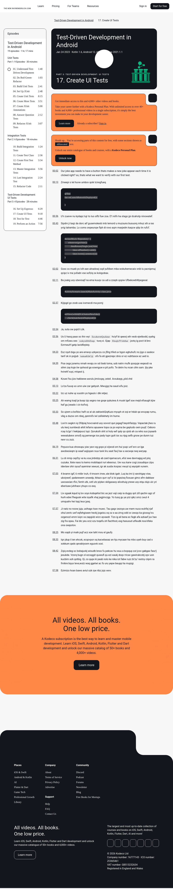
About (48, 773)
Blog (78, 793)
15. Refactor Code (22, 186)
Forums (80, 783)
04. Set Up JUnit (21, 91)
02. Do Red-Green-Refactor (22, 79)
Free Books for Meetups (88, 798)
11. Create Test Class (23, 155)
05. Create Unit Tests (23, 96)
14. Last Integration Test (23, 179)
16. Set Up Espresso (23, 209)
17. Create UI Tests (22, 213)
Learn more (64, 123)
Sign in (143, 6)
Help (47, 805)
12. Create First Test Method (23, 162)
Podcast (80, 778)
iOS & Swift (20, 773)
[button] (42, 6)
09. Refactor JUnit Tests (22, 125)
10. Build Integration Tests (23, 148)
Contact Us (50, 814)
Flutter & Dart (21, 788)
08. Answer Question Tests (23, 117)
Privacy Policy (52, 783)
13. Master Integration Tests (24, 171)
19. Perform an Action (24, 223)
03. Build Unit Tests (23, 86)
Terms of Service (53, 778)
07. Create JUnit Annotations (21, 108)
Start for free (160, 6)
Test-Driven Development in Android (73, 20)
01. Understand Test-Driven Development (23, 71)
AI (15, 783)
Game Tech (19, 793)
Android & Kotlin (23, 778)
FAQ (47, 810)
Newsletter (81, 788)
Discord (80, 773)
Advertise (50, 788)
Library (17, 803)
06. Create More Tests (24, 101)
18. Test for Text (21, 218)
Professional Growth (24, 798)
